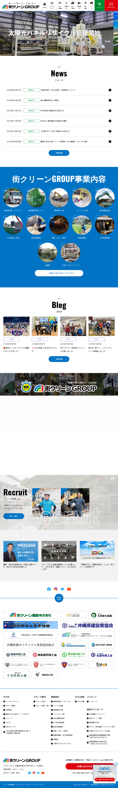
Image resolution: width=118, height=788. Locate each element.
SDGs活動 (80, 701)
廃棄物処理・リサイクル (62, 701)
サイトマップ (39, 785)
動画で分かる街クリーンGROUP (17, 714)
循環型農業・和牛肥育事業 (62, 735)
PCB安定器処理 (58, 722)
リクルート (93, 701)
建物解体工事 (58, 710)
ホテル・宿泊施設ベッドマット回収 (102, 727)
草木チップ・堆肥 (95, 718)
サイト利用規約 (8, 785)
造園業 (55, 739)
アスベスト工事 (58, 714)
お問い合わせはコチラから (59, 273)
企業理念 (9, 710)
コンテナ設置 (58, 706)
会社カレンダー (11, 727)
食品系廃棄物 (58, 727)
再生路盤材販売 (58, 718)
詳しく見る (14, 516)
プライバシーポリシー (25, 785)
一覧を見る (59, 153)
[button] (58, 53)
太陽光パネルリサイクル (62, 743)
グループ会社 (40, 701)
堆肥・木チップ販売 (60, 731)
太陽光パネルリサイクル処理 (99, 731)
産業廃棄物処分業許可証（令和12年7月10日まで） (99, 742)
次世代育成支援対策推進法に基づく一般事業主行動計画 (18, 732)
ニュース (9, 718)
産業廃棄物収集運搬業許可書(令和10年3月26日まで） (99, 736)
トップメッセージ (12, 701)
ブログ (8, 722)
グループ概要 (10, 706)
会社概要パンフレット (97, 714)
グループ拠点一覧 (42, 706)
